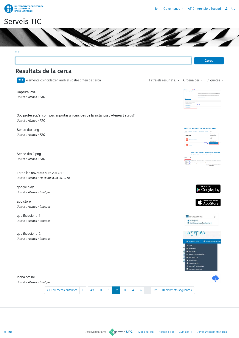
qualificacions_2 (29, 233)
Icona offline (26, 277)
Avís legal (184, 331)
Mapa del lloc (145, 331)
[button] (183, 8)
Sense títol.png (28, 130)
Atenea (32, 97)
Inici (155, 8)
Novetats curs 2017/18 (55, 178)
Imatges (45, 192)
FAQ (42, 97)
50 (100, 290)
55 (140, 290)
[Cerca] (233, 8)
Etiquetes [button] (213, 80)
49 (92, 290)
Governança (171, 8)
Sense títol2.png (29, 154)
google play (25, 187)
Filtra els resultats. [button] (162, 80)
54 (132, 290)
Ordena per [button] (191, 80)
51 (108, 290)
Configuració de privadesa (212, 331)
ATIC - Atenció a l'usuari (204, 8)
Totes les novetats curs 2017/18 (40, 173)
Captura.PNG (26, 92)
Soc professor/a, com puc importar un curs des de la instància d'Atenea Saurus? (76, 115)
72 (155, 290)
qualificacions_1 (29, 216)
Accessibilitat (166, 331)
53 (124, 290)
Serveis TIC (22, 21)
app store (24, 201)
